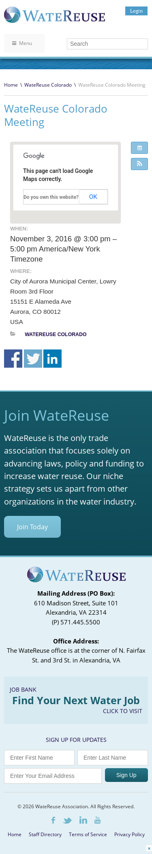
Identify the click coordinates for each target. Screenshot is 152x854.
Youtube (97, 820)
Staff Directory (45, 834)
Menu (22, 43)
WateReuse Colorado (48, 84)
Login (136, 11)
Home (11, 84)
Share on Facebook (13, 358)
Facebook (53, 820)
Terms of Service (88, 834)
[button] (139, 164)
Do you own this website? (51, 197)
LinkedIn (83, 820)
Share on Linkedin (52, 358)
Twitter (67, 821)
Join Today (32, 526)
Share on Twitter (33, 358)
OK (93, 196)
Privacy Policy (129, 834)
